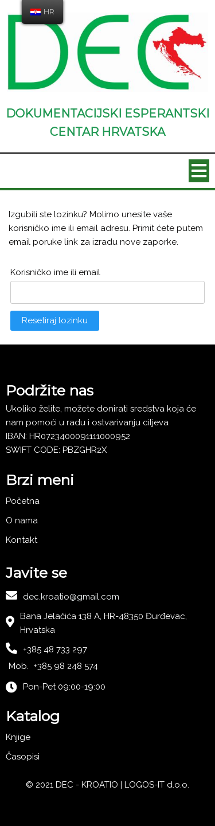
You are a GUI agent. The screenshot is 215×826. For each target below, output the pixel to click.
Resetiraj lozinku (55, 320)
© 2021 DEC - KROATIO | (75, 785)
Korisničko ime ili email (55, 272)
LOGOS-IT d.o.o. (156, 785)
